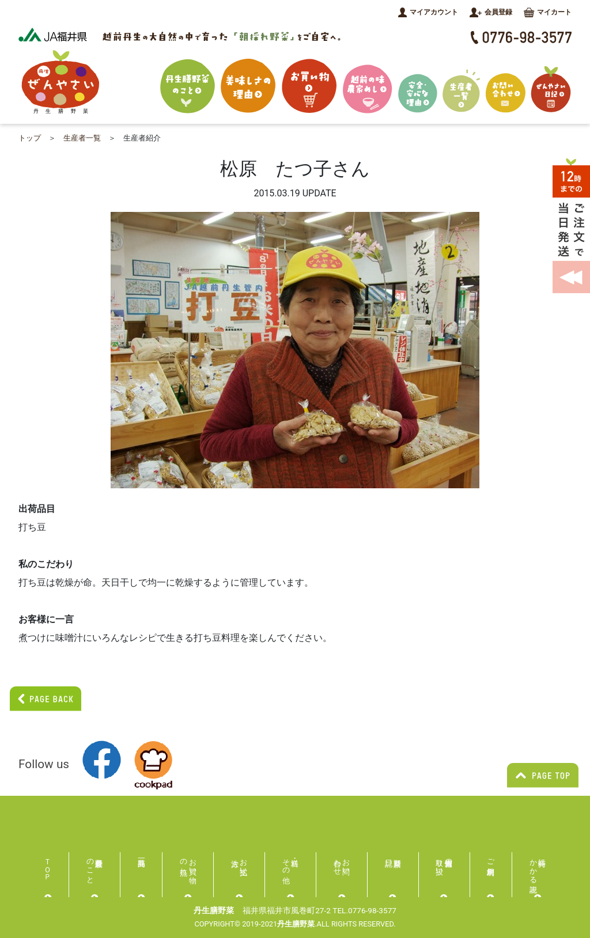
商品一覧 (141, 861)
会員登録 (491, 12)
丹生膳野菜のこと (90, 867)
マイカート (548, 12)
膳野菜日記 (393, 861)
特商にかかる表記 (538, 867)
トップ (29, 138)
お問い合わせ (342, 862)
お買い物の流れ (188, 862)
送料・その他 (286, 862)
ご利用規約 (491, 858)
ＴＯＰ (48, 865)
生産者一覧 (82, 138)
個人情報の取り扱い (444, 862)
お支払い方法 (244, 862)
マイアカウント (428, 12)
